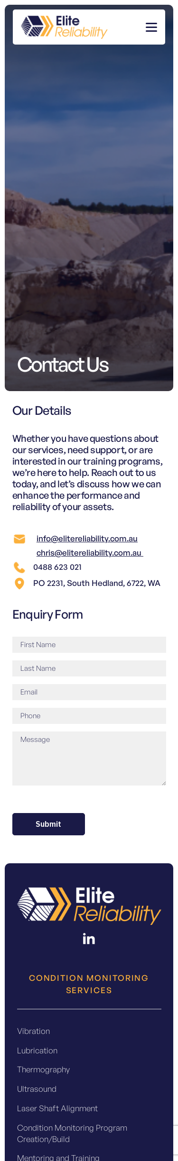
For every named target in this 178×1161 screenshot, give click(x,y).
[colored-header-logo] (64, 27)
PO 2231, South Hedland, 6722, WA (96, 583)
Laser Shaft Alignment (57, 1108)
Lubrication (37, 1050)
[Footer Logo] (89, 906)
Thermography (43, 1069)
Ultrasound (36, 1089)
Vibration (33, 1031)
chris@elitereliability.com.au (90, 553)
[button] (151, 27)
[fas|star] (89, 938)
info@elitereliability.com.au (87, 538)
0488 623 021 (57, 567)
